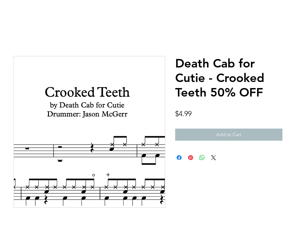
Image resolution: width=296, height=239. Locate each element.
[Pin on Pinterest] (190, 157)
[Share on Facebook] (179, 157)
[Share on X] (213, 157)
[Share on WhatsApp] (202, 157)
